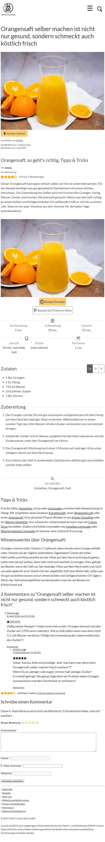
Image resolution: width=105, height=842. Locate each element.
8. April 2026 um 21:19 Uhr (21, 616)
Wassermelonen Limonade (18, 531)
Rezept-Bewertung (10, 722)
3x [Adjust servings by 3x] (101, 368)
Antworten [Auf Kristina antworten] (18, 687)
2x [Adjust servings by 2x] (95, 368)
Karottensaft (57, 513)
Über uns (7, 800)
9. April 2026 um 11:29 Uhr (27, 652)
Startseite (7, 792)
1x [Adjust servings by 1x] (90, 368)
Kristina (19, 140)
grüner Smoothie (82, 517)
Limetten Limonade (78, 526)
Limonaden (55, 508)
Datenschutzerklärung (14, 814)
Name (5, 761)
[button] (2, 176)
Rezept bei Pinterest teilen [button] (52, 310)
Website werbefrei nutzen (15, 803)
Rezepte (6, 796)
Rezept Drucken (52, 301)
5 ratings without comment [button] (50, 693)
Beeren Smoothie (16, 522)
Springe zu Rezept (14, 133)
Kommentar (9, 730)
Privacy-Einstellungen (13, 807)
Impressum (8, 811)
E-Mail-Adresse (12, 769)
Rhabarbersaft (83, 513)
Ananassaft (15, 517)
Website (6, 777)
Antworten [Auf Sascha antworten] (12, 646)
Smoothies (25, 508)
